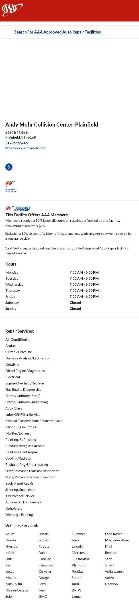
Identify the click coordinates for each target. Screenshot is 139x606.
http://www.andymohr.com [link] (25, 148)
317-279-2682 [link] (16, 143)
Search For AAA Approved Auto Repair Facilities (57, 32)
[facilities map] (69, 77)
